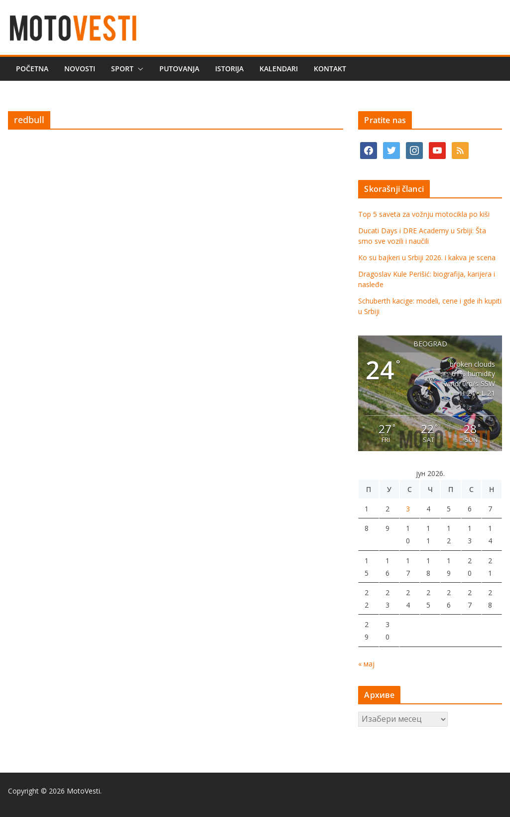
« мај (366, 663)
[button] (138, 69)
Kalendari (278, 68)
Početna (32, 68)
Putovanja (179, 68)
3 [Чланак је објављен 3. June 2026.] (408, 508)
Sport (122, 68)
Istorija (229, 68)
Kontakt (330, 68)
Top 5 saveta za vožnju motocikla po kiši (424, 214)
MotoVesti (83, 791)
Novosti (79, 68)
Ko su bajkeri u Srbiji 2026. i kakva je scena (427, 257)
